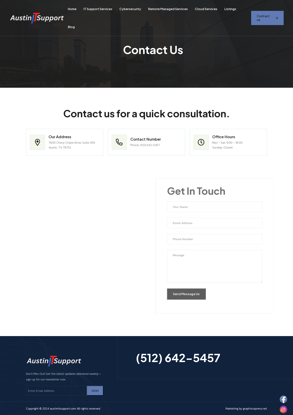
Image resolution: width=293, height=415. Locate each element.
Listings (230, 9)
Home (72, 9)
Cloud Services (206, 9)
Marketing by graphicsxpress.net (246, 408)
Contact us (267, 18)
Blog (71, 27)
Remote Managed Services (168, 9)
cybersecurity (130, 9)
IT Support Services (98, 9)
